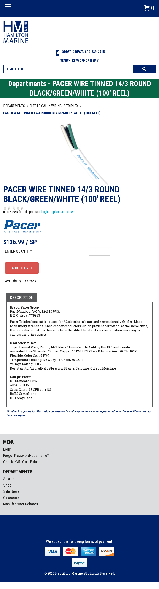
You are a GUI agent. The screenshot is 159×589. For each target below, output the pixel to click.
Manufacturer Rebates (20, 504)
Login (7, 449)
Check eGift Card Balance (23, 461)
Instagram (79, 531)
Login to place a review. (57, 212)
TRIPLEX (72, 106)
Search (8, 478)
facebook (71, 531)
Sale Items (11, 491)
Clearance (11, 497)
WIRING (56, 106)
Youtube (87, 531)
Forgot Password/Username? (26, 455)
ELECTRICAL (38, 106)
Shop (7, 485)
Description (22, 297)
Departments (14, 106)
